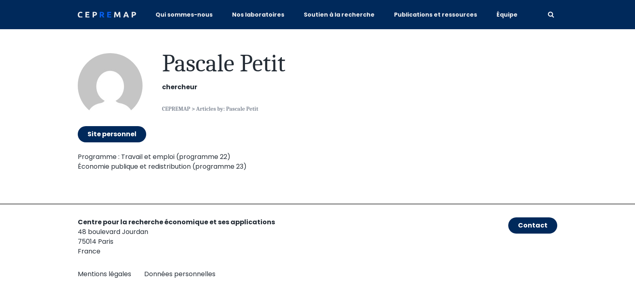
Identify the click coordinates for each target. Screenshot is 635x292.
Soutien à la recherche (339, 14)
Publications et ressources (435, 14)
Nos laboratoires (258, 14)
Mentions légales (104, 274)
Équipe (507, 14)
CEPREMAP (176, 108)
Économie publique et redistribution (134, 166)
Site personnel (111, 134)
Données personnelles (179, 274)
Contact (533, 225)
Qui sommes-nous (184, 14)
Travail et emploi (148, 156)
